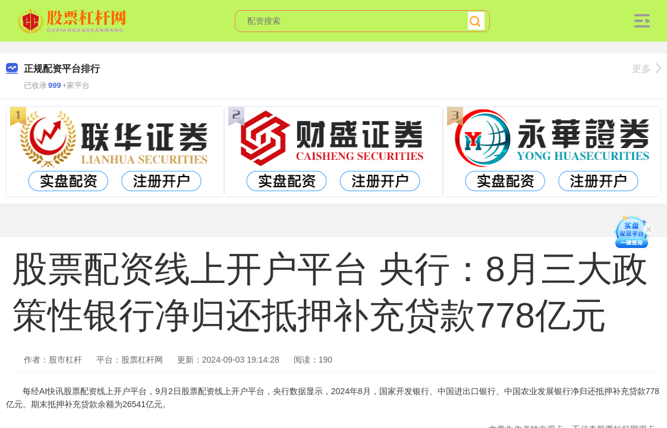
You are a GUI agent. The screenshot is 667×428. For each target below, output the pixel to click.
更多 (646, 69)
